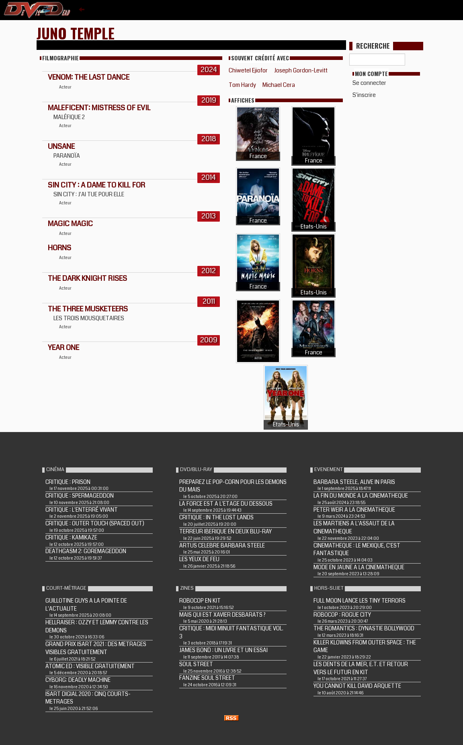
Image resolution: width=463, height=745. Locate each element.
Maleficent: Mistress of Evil (99, 108)
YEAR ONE (63, 347)
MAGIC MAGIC (70, 223)
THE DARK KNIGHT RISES (87, 278)
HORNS (59, 248)
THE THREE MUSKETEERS (88, 309)
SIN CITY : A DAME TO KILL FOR (96, 185)
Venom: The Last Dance (88, 77)
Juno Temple (76, 32)
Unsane (61, 146)
